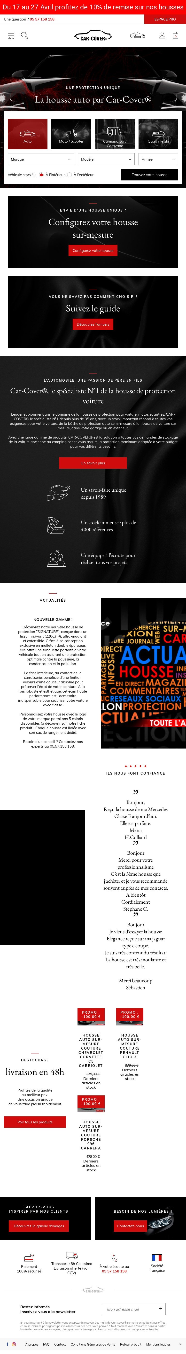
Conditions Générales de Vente (93, 1348)
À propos (31, 1348)
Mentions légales (158, 1348)
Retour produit (130, 1348)
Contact (60, 1348)
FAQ (46, 1348)
